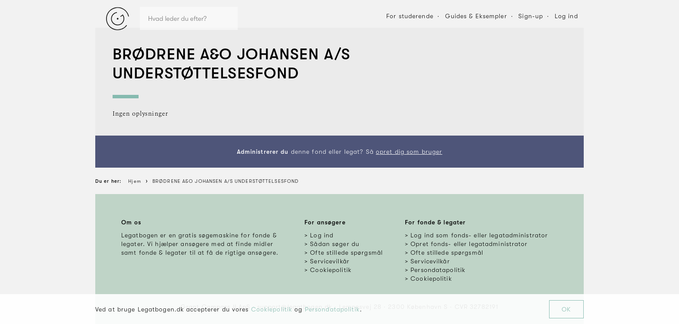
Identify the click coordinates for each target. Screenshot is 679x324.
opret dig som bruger (409, 151)
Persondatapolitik (332, 309)
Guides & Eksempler (476, 16)
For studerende (409, 16)
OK (566, 309)
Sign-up (530, 16)
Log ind (566, 16)
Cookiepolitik (272, 309)
